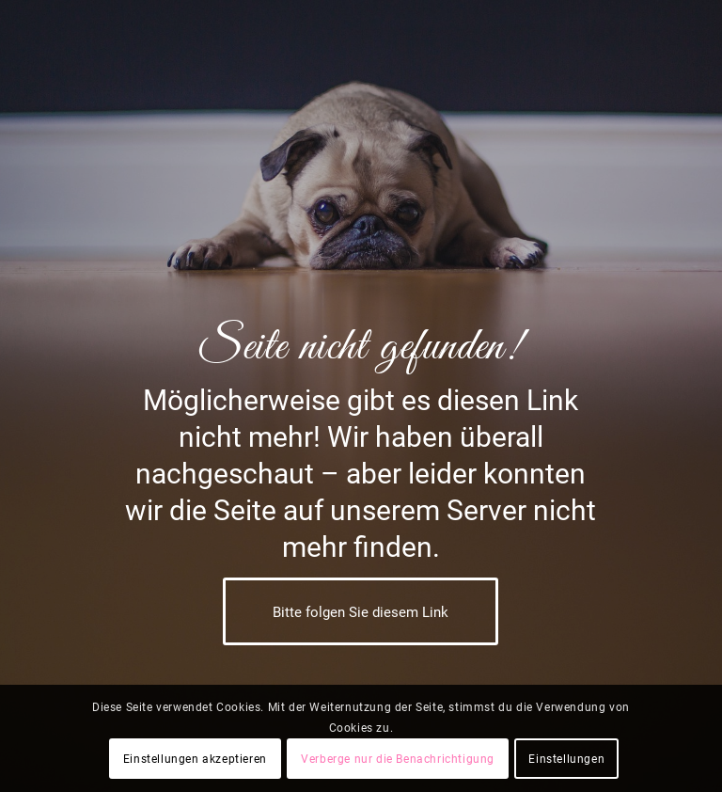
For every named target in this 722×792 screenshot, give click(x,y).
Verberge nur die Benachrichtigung (397, 759)
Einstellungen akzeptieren (195, 759)
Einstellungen (566, 759)
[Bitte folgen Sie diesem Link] (360, 611)
